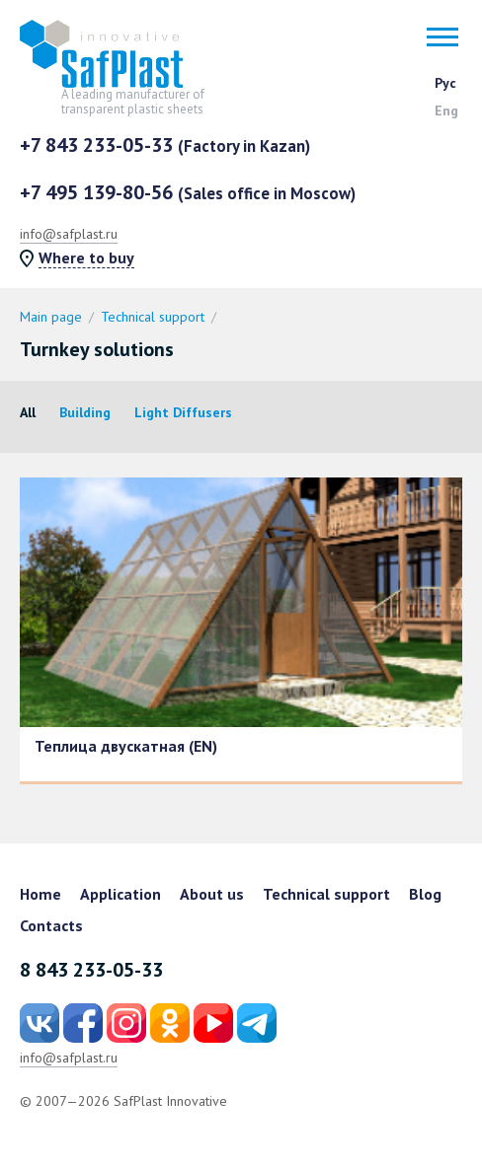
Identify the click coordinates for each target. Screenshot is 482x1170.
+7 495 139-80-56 (188, 192)
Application (120, 894)
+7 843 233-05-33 (165, 145)
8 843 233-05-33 (91, 970)
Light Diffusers (183, 412)
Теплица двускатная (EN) (126, 746)
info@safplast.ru (69, 234)
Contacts (51, 925)
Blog (425, 894)
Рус (445, 83)
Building (85, 412)
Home (40, 894)
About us (212, 894)
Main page (51, 317)
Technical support (152, 317)
